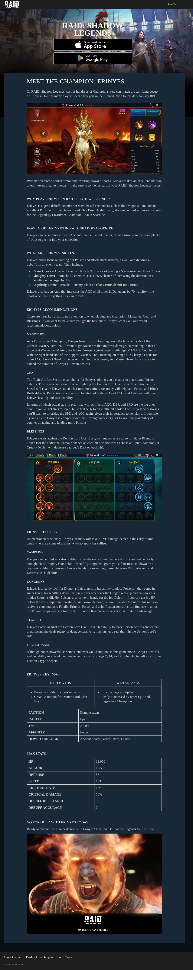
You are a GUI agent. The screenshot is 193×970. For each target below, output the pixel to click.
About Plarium (12, 957)
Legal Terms (65, 957)
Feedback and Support (39, 957)
